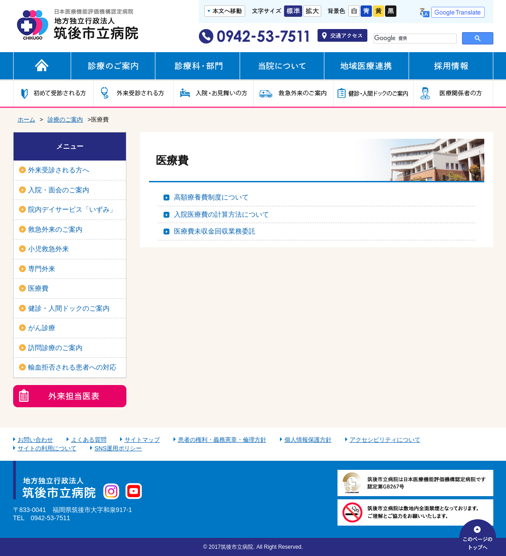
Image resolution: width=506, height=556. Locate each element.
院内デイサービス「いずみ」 (72, 209)
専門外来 (41, 269)
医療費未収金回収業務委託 (214, 231)
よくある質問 (88, 439)
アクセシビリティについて (385, 439)
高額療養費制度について (211, 197)
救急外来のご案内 (55, 229)
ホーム (26, 119)
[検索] (413, 38)
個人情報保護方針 (308, 439)
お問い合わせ (35, 439)
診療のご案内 (65, 119)
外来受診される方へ (58, 170)
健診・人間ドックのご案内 (69, 308)
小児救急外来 (48, 249)
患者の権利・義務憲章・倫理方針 (222, 439)
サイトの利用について (47, 448)
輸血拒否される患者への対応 (72, 367)
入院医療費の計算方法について (221, 214)
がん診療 (41, 328)
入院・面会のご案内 (58, 190)
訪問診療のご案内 (55, 347)
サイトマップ (142, 439)
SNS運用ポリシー (118, 448)
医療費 (38, 288)
